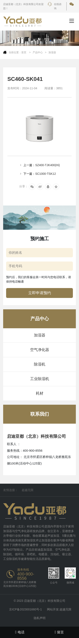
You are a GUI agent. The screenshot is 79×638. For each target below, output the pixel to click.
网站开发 (53, 609)
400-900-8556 (25, 576)
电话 (19, 632)
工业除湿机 (39, 379)
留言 (59, 632)
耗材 (39, 393)
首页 (24, 52)
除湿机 (39, 364)
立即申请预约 (39, 293)
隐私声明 (40, 618)
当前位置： (15, 52)
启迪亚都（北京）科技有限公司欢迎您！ (23, 6)
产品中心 (38, 52)
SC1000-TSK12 (45, 173)
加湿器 (52, 52)
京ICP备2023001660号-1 (25, 609)
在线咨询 (55, 6)
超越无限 (27, 490)
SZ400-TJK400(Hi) (47, 165)
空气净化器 (39, 350)
